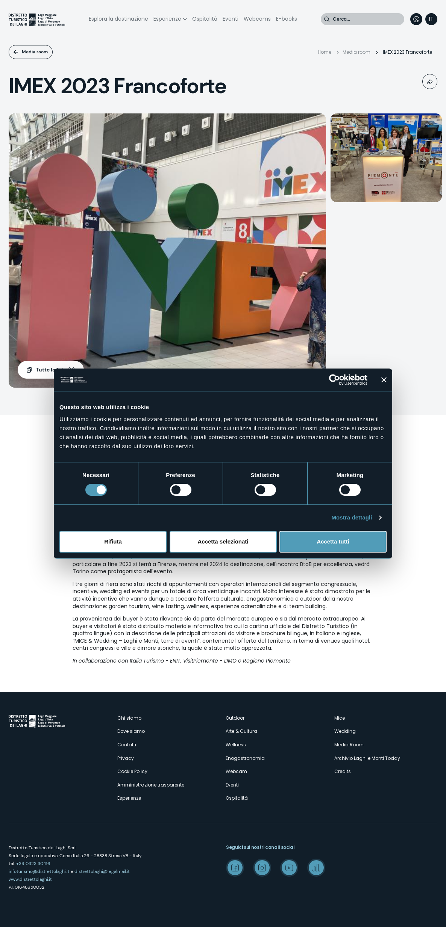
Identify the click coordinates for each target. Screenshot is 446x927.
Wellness (236, 744)
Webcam (236, 771)
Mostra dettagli (351, 517)
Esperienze (167, 19)
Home (324, 52)
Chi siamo (129, 718)
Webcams (257, 19)
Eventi (230, 19)
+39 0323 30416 (33, 864)
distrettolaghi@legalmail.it (102, 871)
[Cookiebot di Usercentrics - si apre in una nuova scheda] (334, 379)
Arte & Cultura (241, 731)
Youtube (289, 868)
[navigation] (431, 19)
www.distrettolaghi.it (30, 879)
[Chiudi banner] (384, 379)
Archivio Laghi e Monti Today (367, 758)
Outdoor (235, 718)
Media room (35, 52)
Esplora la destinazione (118, 19)
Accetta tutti (333, 541)
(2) (55, 370)
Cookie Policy (132, 771)
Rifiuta (113, 541)
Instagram (262, 868)
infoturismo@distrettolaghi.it (39, 871)
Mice (339, 718)
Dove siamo (131, 731)
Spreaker (316, 868)
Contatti (126, 744)
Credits (342, 771)
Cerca (327, 19)
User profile (416, 19)
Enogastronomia (245, 758)
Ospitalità (204, 19)
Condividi (429, 81)
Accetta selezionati (222, 541)
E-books (286, 19)
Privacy (125, 758)
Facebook (235, 868)
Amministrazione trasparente (150, 785)
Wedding (345, 731)
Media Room (349, 744)
